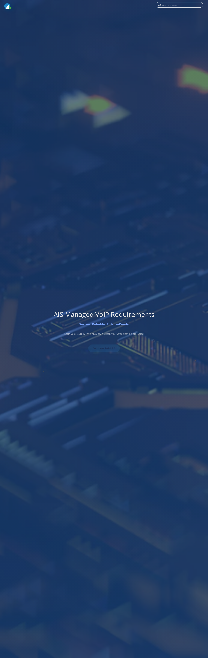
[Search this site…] (179, 5)
